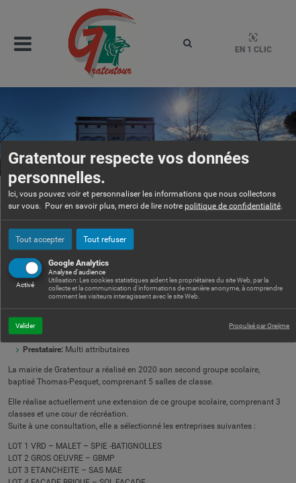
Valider (25, 325)
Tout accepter (39, 239)
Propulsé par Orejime (259, 325)
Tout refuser (104, 239)
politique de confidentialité (233, 205)
